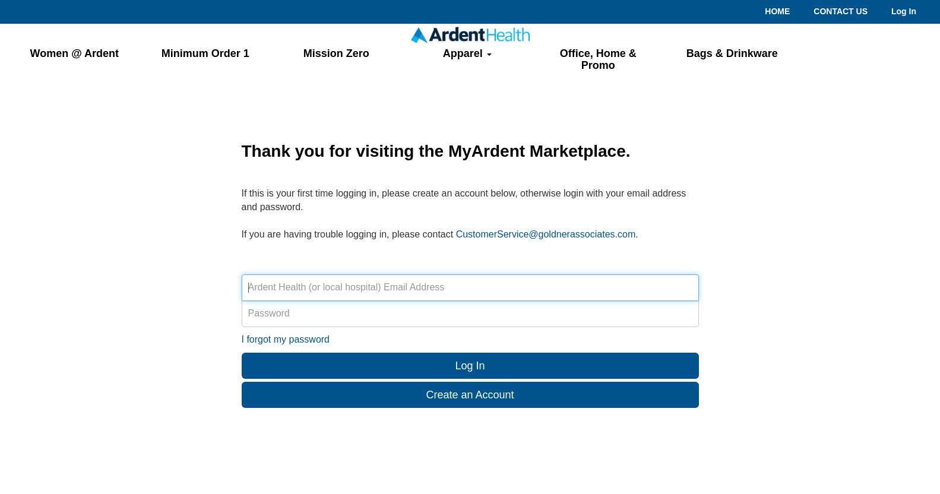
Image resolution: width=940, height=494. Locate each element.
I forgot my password (286, 339)
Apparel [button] (467, 53)
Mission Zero (336, 53)
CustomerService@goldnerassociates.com (546, 234)
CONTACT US (841, 11)
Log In (903, 11)
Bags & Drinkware (732, 53)
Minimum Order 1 (205, 53)
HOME (777, 11)
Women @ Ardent (74, 53)
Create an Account (470, 395)
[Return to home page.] (470, 34)
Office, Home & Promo (598, 59)
